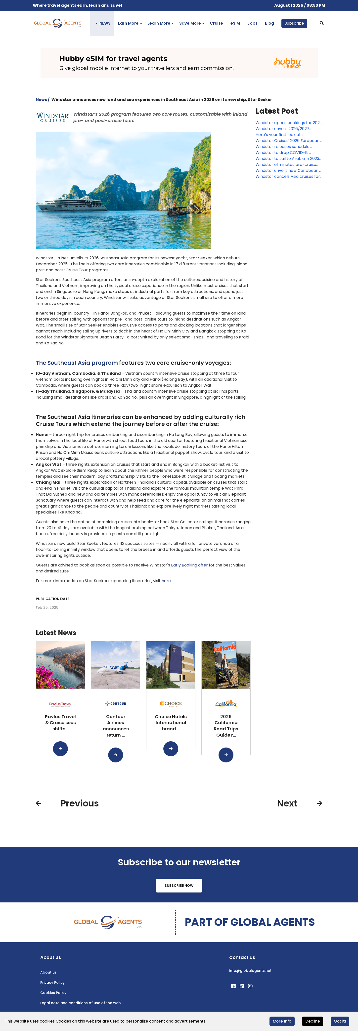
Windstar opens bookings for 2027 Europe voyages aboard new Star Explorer (289, 123)
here (166, 581)
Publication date (52, 598)
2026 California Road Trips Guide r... (226, 725)
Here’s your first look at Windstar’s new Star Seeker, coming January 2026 (283, 135)
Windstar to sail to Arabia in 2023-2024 (288, 159)
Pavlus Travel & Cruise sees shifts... (60, 722)
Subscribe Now (179, 885)
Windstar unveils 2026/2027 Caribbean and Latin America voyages (284, 129)
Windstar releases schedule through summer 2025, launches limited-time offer (287, 147)
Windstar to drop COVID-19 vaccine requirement (282, 153)
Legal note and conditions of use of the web (80, 1002)
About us (48, 972)
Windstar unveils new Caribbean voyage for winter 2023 (287, 171)
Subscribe (294, 23)
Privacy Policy (52, 982)
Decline (312, 1021)
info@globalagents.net (250, 970)
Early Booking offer (189, 565)
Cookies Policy (53, 992)
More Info (282, 1021)
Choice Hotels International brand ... (171, 722)
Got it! (340, 1021)
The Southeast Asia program (77, 363)
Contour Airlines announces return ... (116, 725)
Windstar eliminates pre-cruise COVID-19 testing (286, 165)
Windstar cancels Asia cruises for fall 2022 (288, 177)
